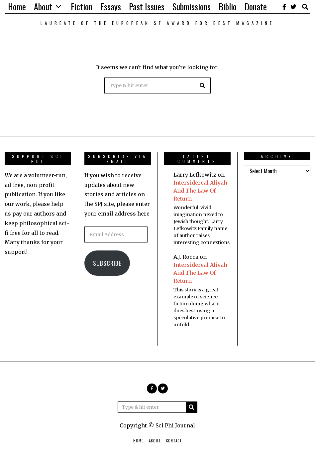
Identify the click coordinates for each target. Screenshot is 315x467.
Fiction (81, 6)
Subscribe (107, 263)
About (43, 6)
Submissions (191, 6)
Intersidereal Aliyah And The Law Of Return (200, 190)
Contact (174, 440)
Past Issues (146, 6)
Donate (256, 6)
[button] (203, 85)
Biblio (228, 6)
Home (17, 6)
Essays (110, 6)
